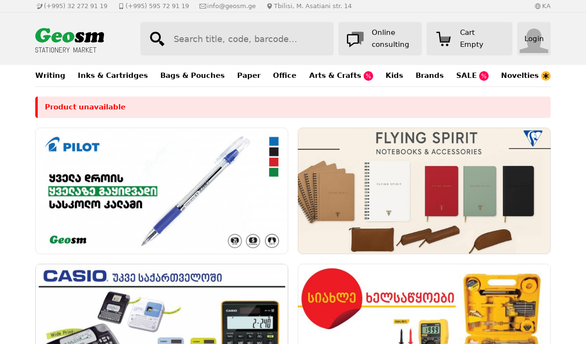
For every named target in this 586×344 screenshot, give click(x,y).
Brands (430, 75)
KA (546, 6)
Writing (50, 75)
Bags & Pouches (192, 75)
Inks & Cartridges (113, 75)
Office (284, 75)
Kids (394, 75)
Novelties (526, 76)
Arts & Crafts (341, 76)
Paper (249, 75)
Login (534, 38)
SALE (472, 76)
